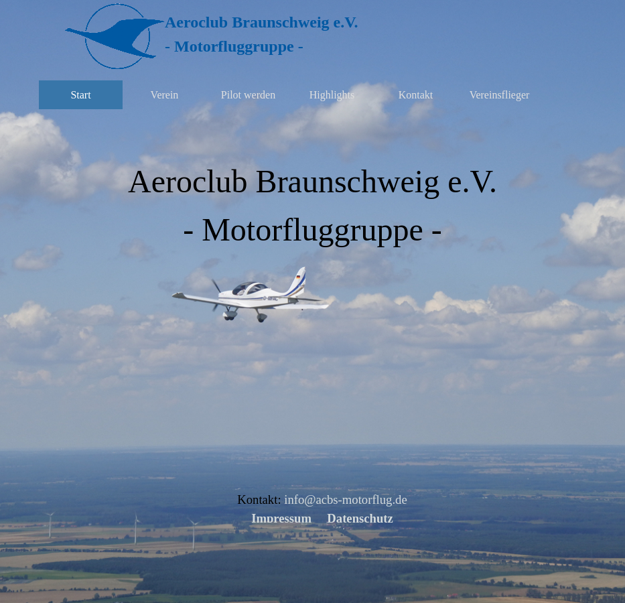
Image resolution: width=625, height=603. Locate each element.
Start (80, 94)
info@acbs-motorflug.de (345, 499)
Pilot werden (248, 94)
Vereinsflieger (500, 94)
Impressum (281, 518)
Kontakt (416, 94)
